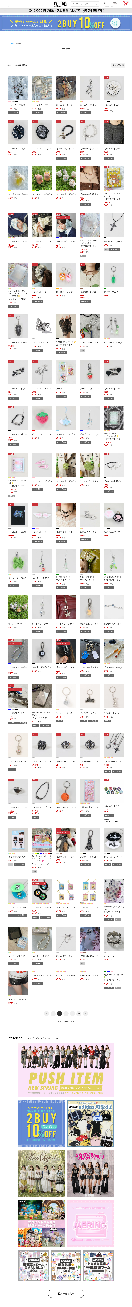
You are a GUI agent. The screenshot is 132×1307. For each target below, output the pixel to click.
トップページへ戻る (66, 1021)
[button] (46, 1013)
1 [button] (53, 1014)
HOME (10, 43)
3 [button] (66, 1014)
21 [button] (79, 1014)
